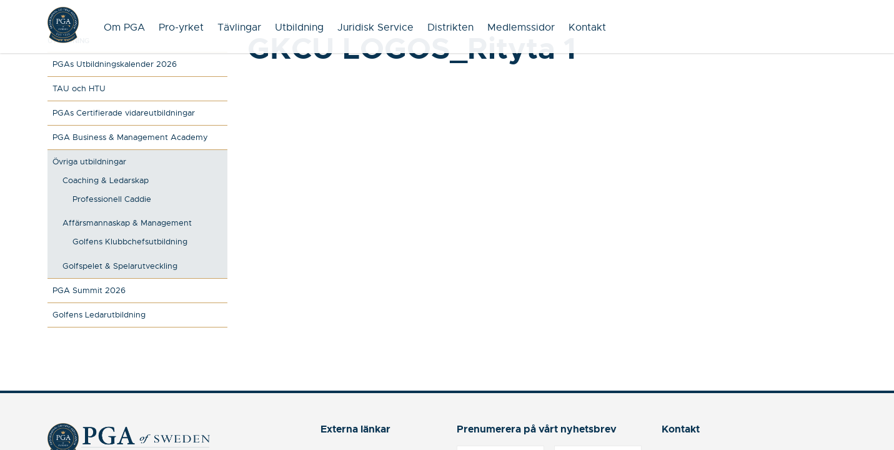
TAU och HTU (79, 88)
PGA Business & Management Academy (130, 137)
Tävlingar (239, 27)
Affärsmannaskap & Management (127, 223)
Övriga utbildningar (89, 161)
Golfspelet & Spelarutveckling (119, 266)
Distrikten (450, 27)
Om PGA (124, 27)
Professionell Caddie (111, 199)
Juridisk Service (375, 27)
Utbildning (299, 27)
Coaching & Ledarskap (105, 180)
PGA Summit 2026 (89, 290)
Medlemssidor (521, 27)
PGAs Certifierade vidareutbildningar (123, 113)
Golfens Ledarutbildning (99, 314)
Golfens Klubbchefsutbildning (129, 241)
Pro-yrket (181, 27)
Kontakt (587, 27)
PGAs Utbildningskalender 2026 (114, 64)
